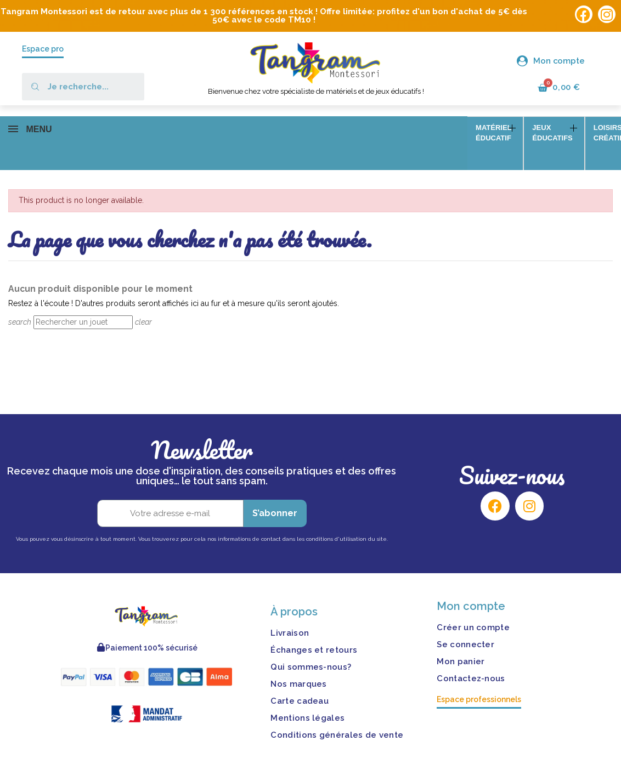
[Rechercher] (83, 296)
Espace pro (43, 48)
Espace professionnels (479, 673)
